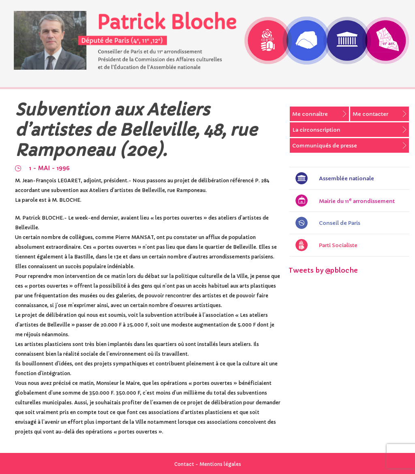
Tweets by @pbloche (323, 270)
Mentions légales (220, 464)
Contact (184, 464)
